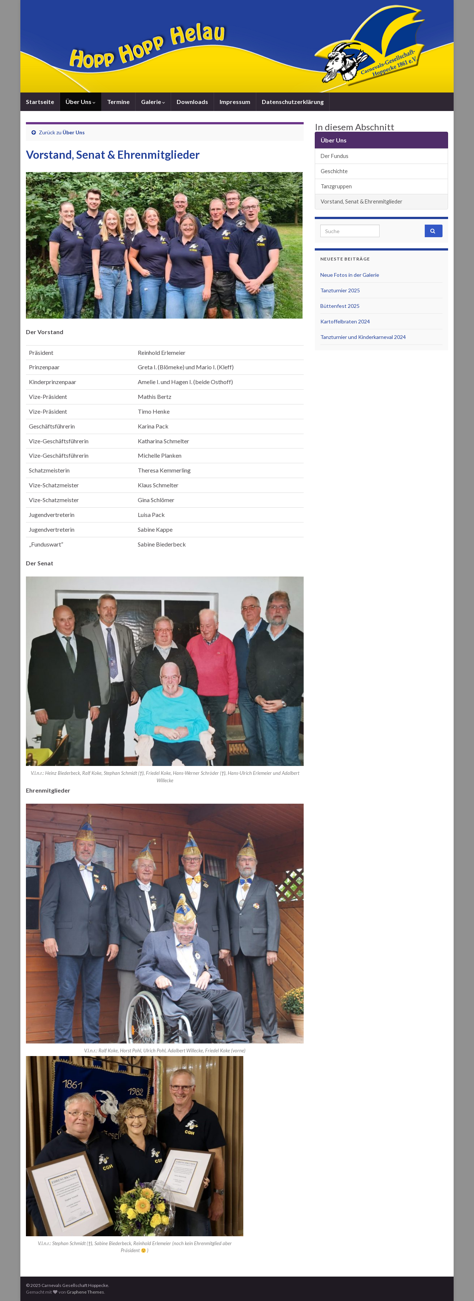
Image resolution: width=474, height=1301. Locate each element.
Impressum (235, 101)
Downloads (192, 101)
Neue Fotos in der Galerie (349, 275)
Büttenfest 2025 (340, 306)
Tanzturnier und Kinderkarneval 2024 (363, 337)
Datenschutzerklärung (293, 101)
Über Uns (81, 101)
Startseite (40, 101)
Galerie (153, 101)
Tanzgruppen (336, 186)
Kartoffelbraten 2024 (345, 321)
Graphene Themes (85, 1292)
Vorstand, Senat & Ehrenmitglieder (362, 201)
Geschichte (334, 171)
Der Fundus (334, 156)
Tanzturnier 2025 (340, 290)
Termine (118, 101)
